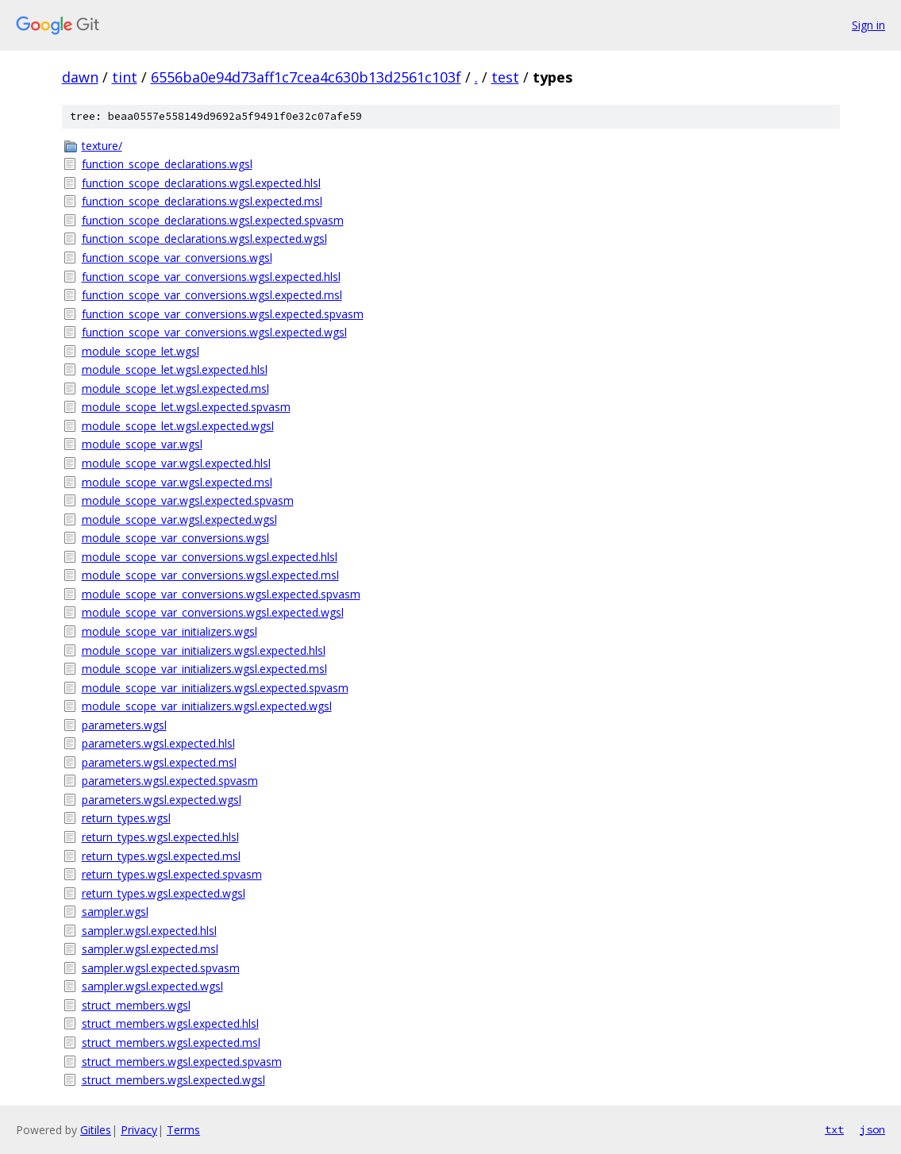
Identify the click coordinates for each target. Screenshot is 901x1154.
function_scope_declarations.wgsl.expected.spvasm (213, 220)
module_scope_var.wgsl (142, 444)
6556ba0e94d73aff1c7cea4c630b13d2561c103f (306, 77)
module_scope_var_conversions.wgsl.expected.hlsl (209, 556)
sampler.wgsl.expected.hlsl (149, 930)
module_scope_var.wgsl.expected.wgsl (179, 519)
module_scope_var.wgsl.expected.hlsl (176, 463)
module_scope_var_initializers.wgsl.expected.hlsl (203, 650)
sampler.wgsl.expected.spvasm (161, 967)
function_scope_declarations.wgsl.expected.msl (202, 201)
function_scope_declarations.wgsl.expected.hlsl (201, 182)
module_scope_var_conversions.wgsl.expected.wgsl (213, 612)
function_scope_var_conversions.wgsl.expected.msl (212, 294)
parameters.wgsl (124, 725)
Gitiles (95, 1129)
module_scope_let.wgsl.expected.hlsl (175, 369)
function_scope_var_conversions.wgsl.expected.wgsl (214, 332)
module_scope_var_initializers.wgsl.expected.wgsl (207, 706)
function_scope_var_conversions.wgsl (177, 257)
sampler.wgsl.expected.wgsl (152, 986)
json (872, 1129)
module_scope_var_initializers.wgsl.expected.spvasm (215, 687)
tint (124, 77)
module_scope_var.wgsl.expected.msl (177, 482)
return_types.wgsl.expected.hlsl (160, 836)
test (505, 77)
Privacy (139, 1129)
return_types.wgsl (126, 817)
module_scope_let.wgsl (140, 351)
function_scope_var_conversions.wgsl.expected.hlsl (211, 276)
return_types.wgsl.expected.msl (161, 856)
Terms (183, 1129)
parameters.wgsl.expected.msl (159, 762)
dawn (80, 77)
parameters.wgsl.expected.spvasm (170, 780)
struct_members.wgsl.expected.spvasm (182, 1061)
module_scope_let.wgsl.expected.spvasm (186, 406)
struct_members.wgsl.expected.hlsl (170, 1023)
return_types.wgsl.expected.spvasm (172, 874)
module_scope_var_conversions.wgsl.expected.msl (210, 575)
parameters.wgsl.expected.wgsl (161, 799)
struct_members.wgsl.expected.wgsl (173, 1079)
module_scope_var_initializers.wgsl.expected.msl (204, 668)
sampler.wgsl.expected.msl (150, 948)
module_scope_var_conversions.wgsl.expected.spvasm (221, 594)
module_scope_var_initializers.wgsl (169, 631)
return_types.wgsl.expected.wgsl (163, 893)
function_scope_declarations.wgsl (167, 163)
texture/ (102, 145)
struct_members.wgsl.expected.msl (171, 1042)
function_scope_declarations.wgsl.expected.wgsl (204, 238)
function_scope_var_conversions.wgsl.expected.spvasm (223, 313)
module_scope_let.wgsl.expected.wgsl (178, 425)
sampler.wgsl (115, 911)
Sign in (868, 25)
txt (834, 1129)
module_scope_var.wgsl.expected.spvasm (188, 500)
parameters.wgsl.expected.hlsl (158, 743)
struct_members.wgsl (136, 1005)
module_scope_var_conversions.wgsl (175, 537)
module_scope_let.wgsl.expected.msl (175, 388)
